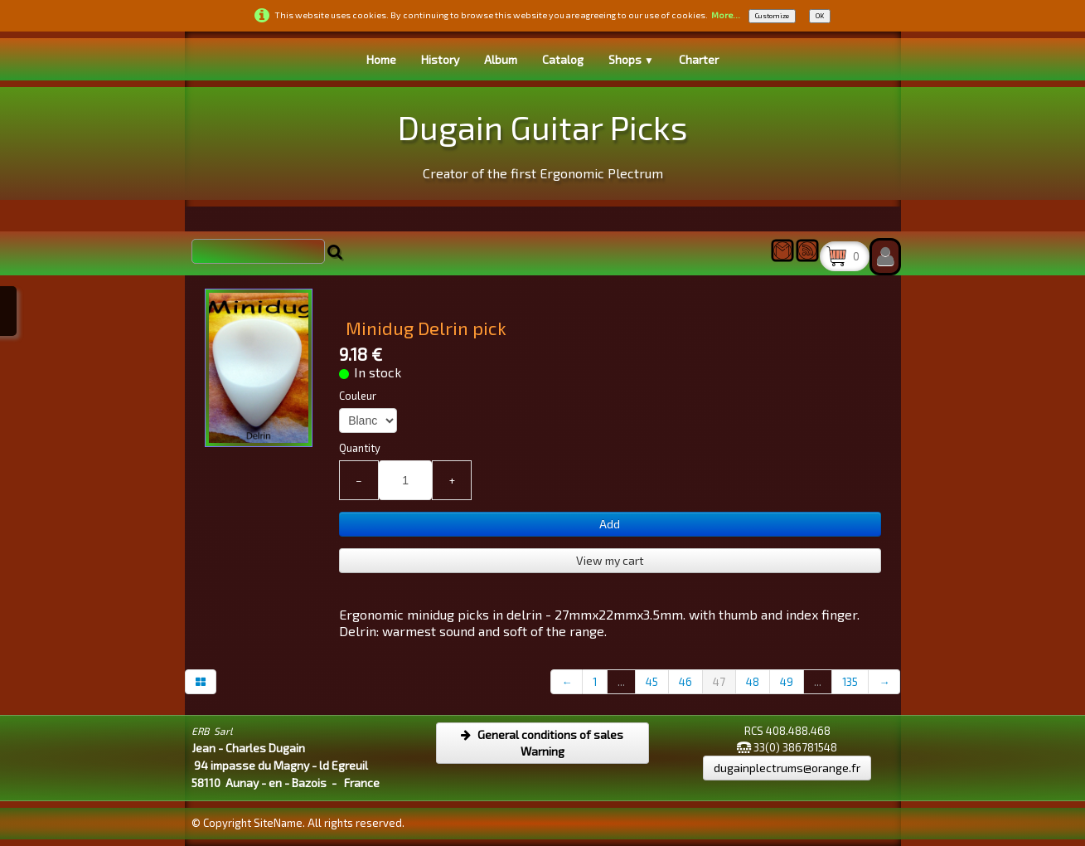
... (621, 681)
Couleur (357, 395)
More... (725, 15)
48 (752, 681)
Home (381, 59)
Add (609, 524)
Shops (631, 59)
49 (786, 681)
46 (685, 681)
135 (850, 681)
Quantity (359, 448)
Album (500, 59)
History (440, 59)
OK (820, 16)
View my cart (610, 560)
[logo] (542, 141)
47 (719, 681)
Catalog (563, 59)
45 (652, 681)
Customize (772, 16)
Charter (699, 59)
